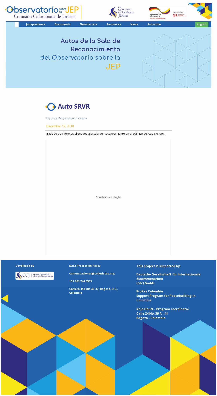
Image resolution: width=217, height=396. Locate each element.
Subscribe (154, 24)
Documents (63, 24)
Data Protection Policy (85, 266)
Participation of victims (72, 118)
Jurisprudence (35, 24)
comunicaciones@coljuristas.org (92, 273)
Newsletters (88, 24)
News (134, 24)
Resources (114, 24)
